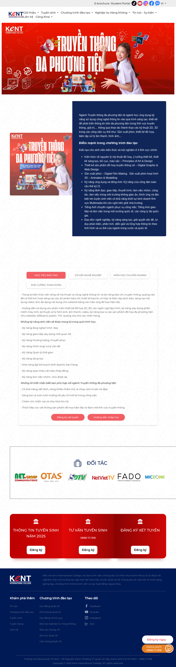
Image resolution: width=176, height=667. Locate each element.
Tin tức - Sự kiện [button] (143, 12)
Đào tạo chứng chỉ (50, 629)
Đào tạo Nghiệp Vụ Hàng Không (58, 623)
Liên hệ (28, 16)
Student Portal (120, 3)
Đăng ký (36, 550)
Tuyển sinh (16, 618)
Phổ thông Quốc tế (50, 612)
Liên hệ (14, 629)
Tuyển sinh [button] (48, 12)
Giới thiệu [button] (30, 12)
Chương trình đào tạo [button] (76, 12)
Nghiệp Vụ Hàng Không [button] (111, 12)
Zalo (90, 623)
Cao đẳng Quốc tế (50, 606)
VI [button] (162, 3)
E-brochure (101, 3)
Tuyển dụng (16, 623)
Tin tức (14, 606)
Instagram (93, 617)
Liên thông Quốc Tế (50, 641)
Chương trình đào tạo (22, 612)
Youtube (92, 612)
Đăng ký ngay (156, 639)
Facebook (92, 606)
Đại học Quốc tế (48, 635)
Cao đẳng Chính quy (51, 618)
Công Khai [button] (43, 16)
